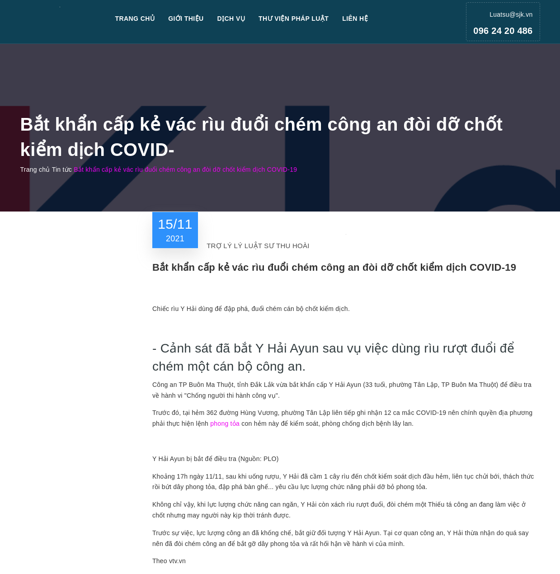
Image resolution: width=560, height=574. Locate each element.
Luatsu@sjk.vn (510, 14)
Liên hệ (355, 18)
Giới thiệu (185, 18)
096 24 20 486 (502, 31)
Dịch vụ (231, 18)
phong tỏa (225, 423)
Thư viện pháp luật (294, 18)
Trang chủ (135, 18)
